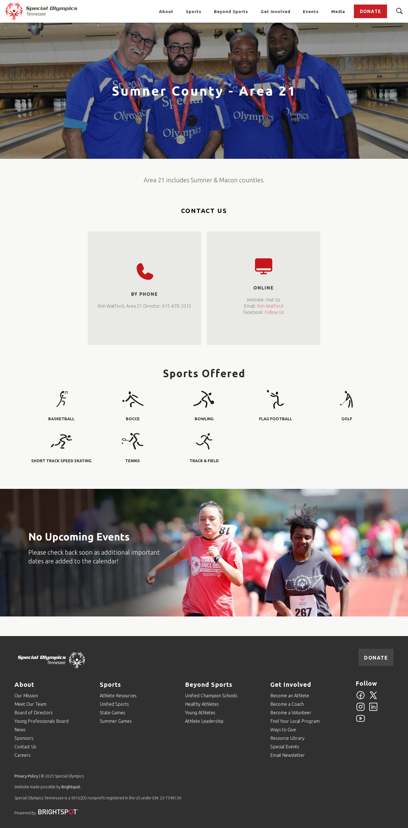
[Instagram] (361, 710)
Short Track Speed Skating (61, 461)
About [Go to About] (166, 11)
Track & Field (204, 461)
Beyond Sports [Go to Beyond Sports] (231, 11)
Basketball (61, 419)
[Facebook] (361, 698)
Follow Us (274, 312)
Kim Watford (270, 306)
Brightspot (70, 787)
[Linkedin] (373, 710)
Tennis (132, 461)
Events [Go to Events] (311, 11)
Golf (346, 419)
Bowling (204, 419)
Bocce (133, 419)
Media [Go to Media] (338, 11)
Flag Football (275, 419)
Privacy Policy (26, 776)
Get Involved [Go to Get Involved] (275, 11)
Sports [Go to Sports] (193, 11)
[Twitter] (373, 698)
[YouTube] (361, 721)
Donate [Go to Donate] (370, 11)
